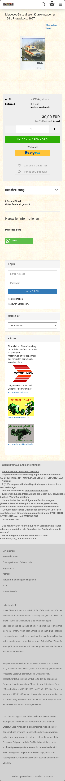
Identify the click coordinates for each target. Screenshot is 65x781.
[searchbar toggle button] (43, 4)
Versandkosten (10, 556)
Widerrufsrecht (10, 591)
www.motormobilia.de (18, 417)
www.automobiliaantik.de (20, 444)
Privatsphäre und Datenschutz (17, 562)
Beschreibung (14, 190)
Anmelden (32, 291)
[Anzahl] (32, 129)
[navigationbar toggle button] (60, 4)
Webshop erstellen (21, 776)
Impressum (8, 568)
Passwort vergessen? (18, 304)
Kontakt (6, 574)
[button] (10, 129)
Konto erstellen (15, 299)
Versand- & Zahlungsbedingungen (19, 579)
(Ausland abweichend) (40, 107)
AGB (5, 585)
